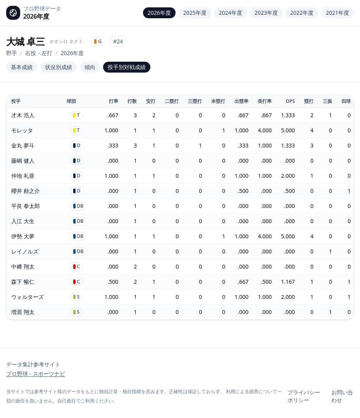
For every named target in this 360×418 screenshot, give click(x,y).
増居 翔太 (22, 312)
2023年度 (266, 12)
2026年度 (159, 12)
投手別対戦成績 (127, 67)
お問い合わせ (342, 396)
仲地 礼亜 (22, 175)
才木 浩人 (22, 115)
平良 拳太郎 (25, 206)
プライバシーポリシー (304, 396)
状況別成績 (58, 67)
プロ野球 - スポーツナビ (35, 373)
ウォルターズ (27, 296)
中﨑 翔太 (22, 266)
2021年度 (337, 12)
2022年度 (301, 12)
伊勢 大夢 (22, 236)
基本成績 (22, 67)
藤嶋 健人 (22, 160)
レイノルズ (24, 251)
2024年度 (230, 12)
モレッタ (22, 130)
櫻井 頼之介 (25, 190)
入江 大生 (22, 221)
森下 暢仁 (22, 281)
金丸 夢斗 (22, 145)
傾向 (89, 67)
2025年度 (195, 12)
